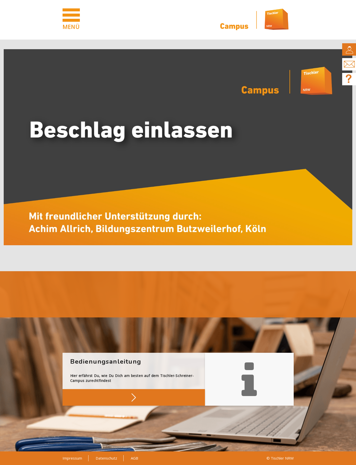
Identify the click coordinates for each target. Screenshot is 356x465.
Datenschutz (106, 458)
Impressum (72, 458)
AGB (134, 458)
